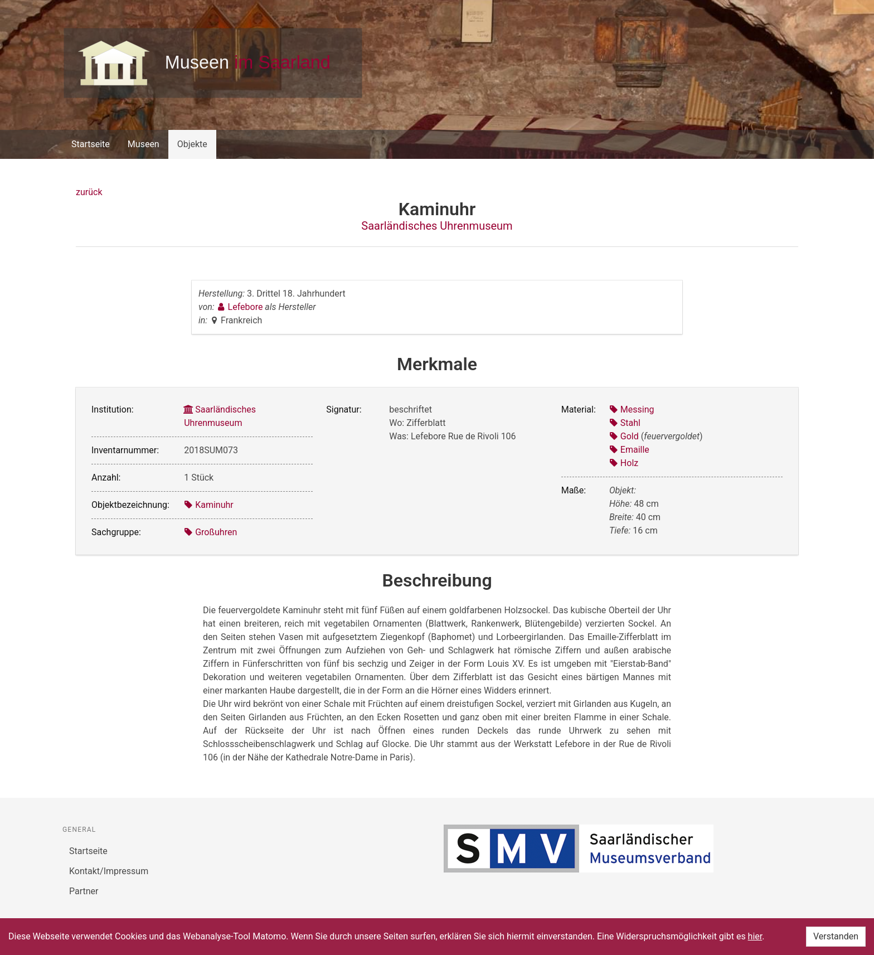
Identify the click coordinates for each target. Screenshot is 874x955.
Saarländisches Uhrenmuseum (436, 225)
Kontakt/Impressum (108, 871)
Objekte (192, 144)
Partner (84, 891)
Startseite (90, 144)
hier (755, 936)
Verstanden (835, 936)
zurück (89, 192)
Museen (143, 144)
